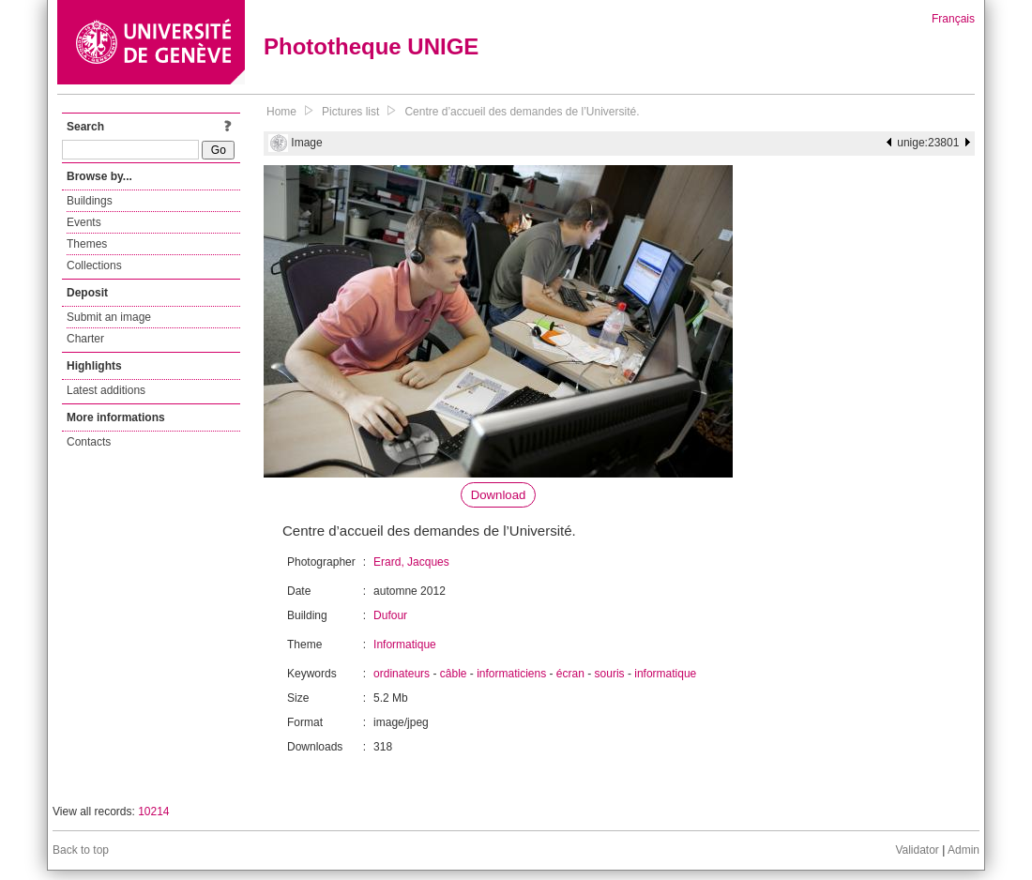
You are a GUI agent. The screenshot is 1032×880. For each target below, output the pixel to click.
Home (281, 111)
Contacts (89, 441)
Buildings (90, 200)
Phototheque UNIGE (371, 46)
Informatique (404, 644)
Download (498, 495)
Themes (87, 243)
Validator (916, 850)
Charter (85, 338)
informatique (665, 673)
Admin (963, 850)
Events (84, 222)
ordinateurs (401, 673)
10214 (153, 811)
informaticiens (511, 673)
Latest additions (106, 390)
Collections (94, 265)
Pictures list (350, 111)
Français (953, 18)
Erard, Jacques (411, 562)
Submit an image (109, 317)
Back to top (81, 850)
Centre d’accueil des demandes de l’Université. (521, 111)
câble (453, 673)
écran (570, 673)
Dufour (390, 615)
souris (610, 673)
